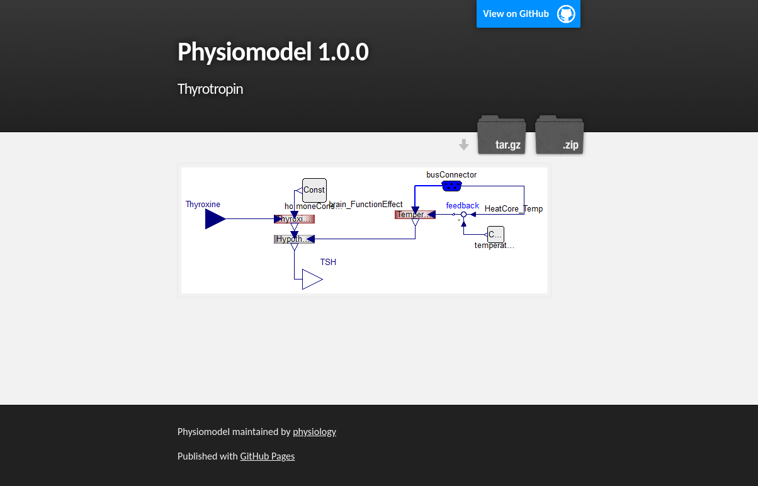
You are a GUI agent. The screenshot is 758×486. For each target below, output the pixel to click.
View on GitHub (516, 14)
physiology (314, 432)
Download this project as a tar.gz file (501, 135)
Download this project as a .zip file (558, 135)
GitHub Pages (267, 456)
